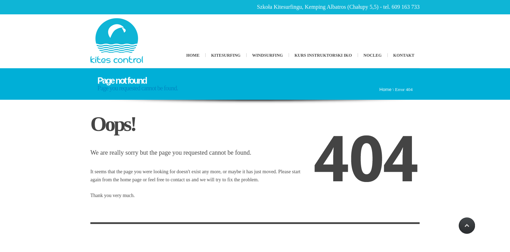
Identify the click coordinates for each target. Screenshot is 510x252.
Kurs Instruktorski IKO (323, 55)
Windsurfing (267, 55)
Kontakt (403, 55)
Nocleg (373, 55)
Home (193, 55)
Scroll (466, 225)
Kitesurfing (226, 55)
